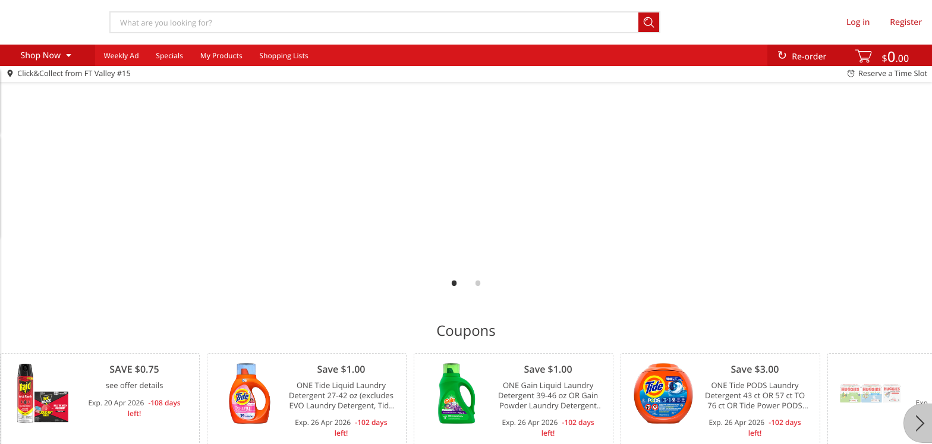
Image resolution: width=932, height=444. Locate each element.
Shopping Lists (283, 56)
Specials (169, 56)
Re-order (809, 56)
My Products (221, 56)
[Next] (917, 423)
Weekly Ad (120, 56)
